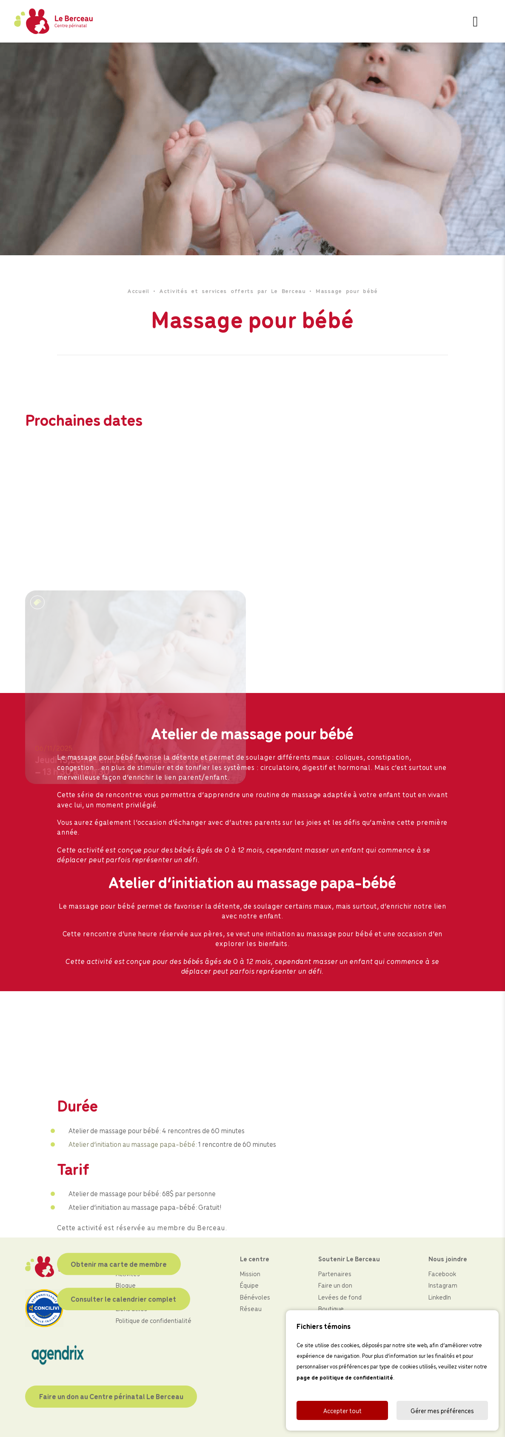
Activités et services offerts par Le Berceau (232, 291)
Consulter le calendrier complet (123, 1408)
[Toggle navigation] (475, 21)
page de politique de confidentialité (345, 1377)
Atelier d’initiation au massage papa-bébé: (132, 1253)
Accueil (138, 291)
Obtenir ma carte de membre (119, 1373)
